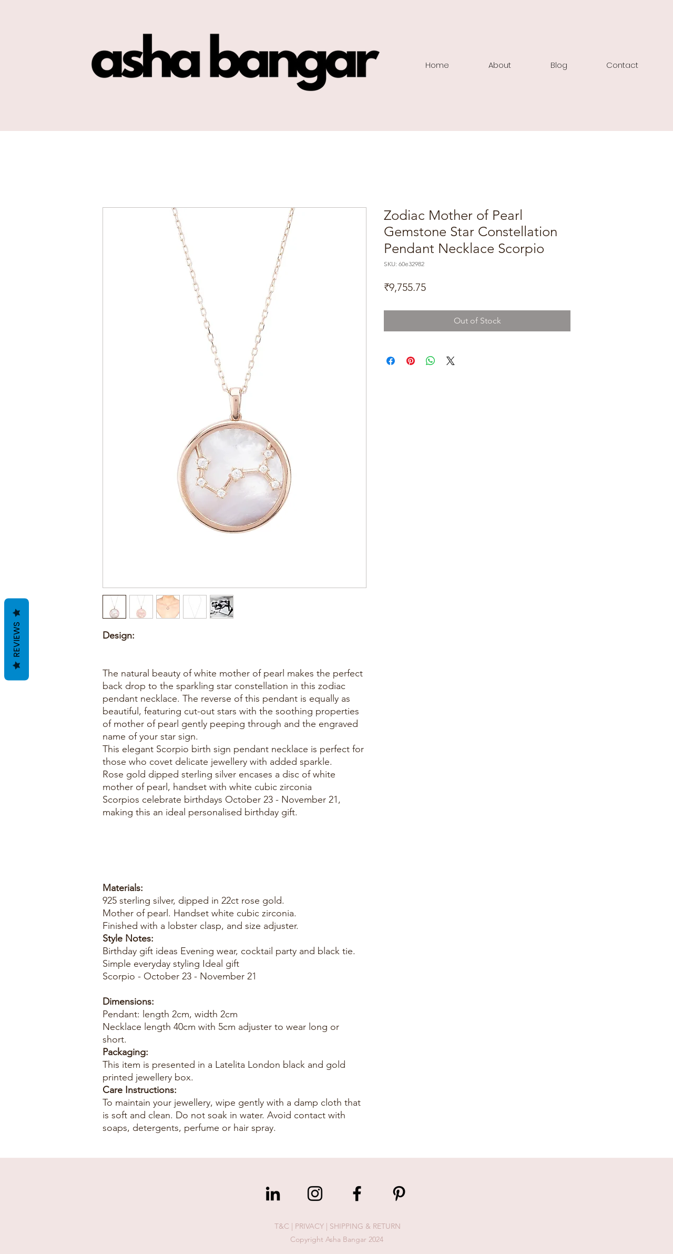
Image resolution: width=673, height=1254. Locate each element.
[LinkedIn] (273, 1194)
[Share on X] (450, 361)
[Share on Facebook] (390, 361)
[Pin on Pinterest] (410, 361)
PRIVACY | (312, 1226)
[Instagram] (315, 1194)
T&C (281, 1226)
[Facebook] (357, 1194)
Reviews (17, 639)
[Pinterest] (399, 1194)
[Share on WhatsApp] (430, 361)
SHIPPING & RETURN (365, 1226)
